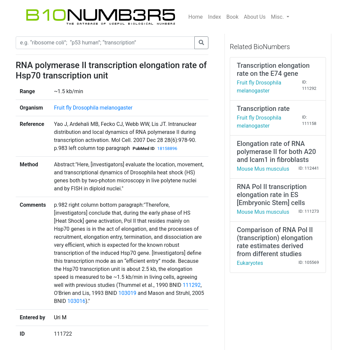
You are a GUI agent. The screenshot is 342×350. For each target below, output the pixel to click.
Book (232, 17)
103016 (76, 301)
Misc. (278, 17)
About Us (255, 17)
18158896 (167, 148)
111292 (192, 285)
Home (195, 17)
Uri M (60, 317)
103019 (127, 293)
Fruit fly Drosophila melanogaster (93, 108)
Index (214, 17)
